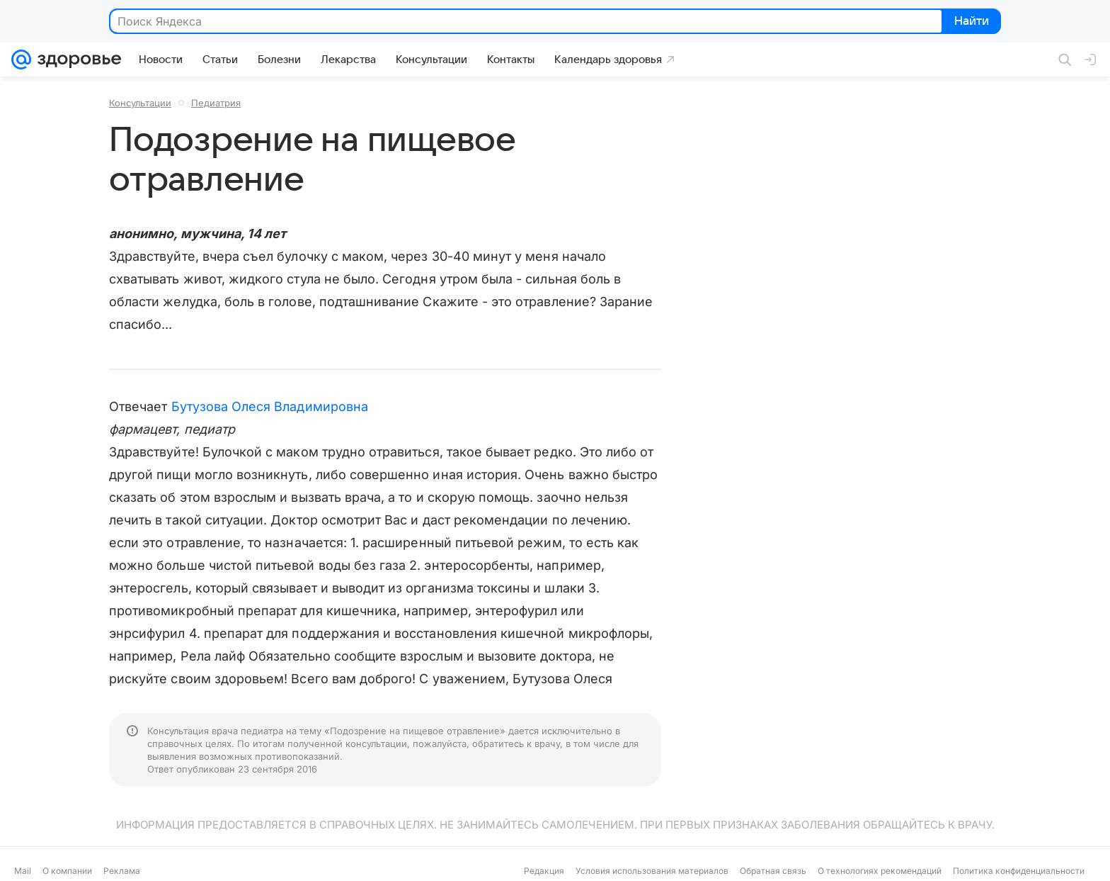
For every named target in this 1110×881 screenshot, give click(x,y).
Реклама (121, 870)
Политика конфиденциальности (1019, 870)
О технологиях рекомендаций (880, 870)
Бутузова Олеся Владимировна (269, 406)
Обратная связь (773, 870)
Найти (970, 22)
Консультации (140, 102)
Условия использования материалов (652, 870)
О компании (67, 870)
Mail (22, 870)
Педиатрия (216, 102)
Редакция (544, 870)
